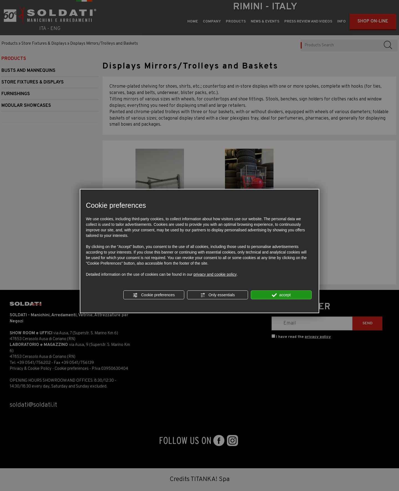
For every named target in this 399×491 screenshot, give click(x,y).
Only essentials (217, 295)
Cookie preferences (154, 295)
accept (281, 295)
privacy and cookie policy (215, 274)
